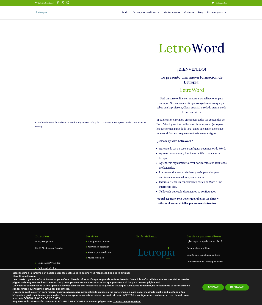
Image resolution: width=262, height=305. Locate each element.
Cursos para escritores (144, 12)
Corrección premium (98, 246)
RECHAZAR (237, 287)
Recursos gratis (215, 12)
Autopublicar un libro (198, 248)
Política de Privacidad (49, 262)
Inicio (125, 12)
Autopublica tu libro (98, 241)
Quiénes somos (172, 12)
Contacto (189, 12)
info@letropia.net (44, 241)
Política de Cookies (47, 268)
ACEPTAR (212, 287)
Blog (200, 12)
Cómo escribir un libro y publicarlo (205, 261)
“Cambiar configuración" (127, 301)
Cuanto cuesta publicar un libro (203, 255)
